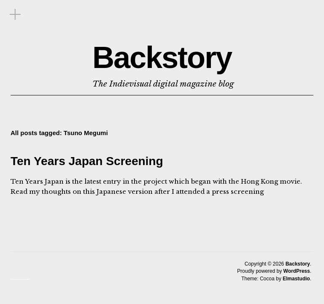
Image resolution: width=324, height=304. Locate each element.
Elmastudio (296, 279)
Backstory (162, 57)
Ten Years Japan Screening (87, 161)
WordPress (297, 271)
